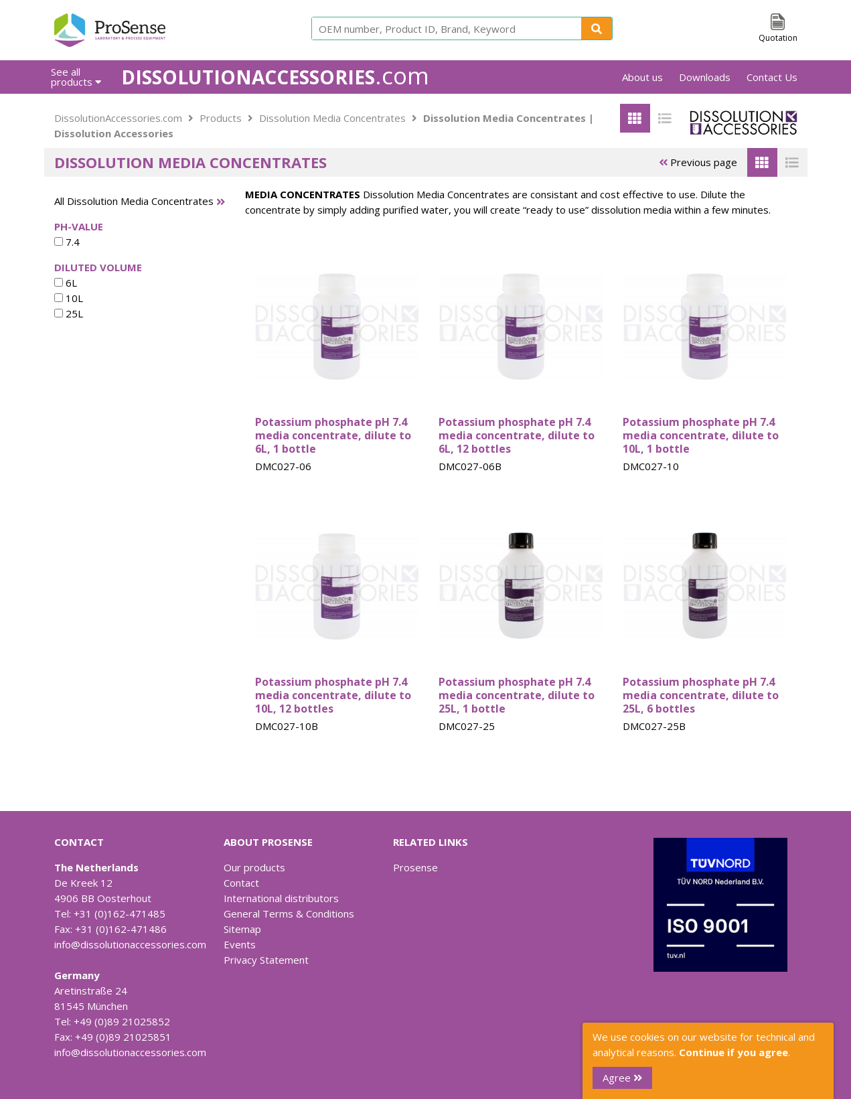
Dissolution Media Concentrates (332, 118)
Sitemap (242, 929)
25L (68, 313)
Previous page (698, 162)
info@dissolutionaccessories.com (130, 944)
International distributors (281, 898)
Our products (254, 867)
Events (240, 944)
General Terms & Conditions (289, 913)
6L (65, 282)
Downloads (704, 77)
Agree (622, 1077)
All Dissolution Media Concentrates (134, 201)
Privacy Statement (266, 959)
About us (642, 77)
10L (68, 298)
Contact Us (772, 77)
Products (221, 118)
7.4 (67, 241)
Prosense (415, 867)
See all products (76, 76)
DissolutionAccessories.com (118, 118)
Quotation (778, 38)
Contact (241, 882)
